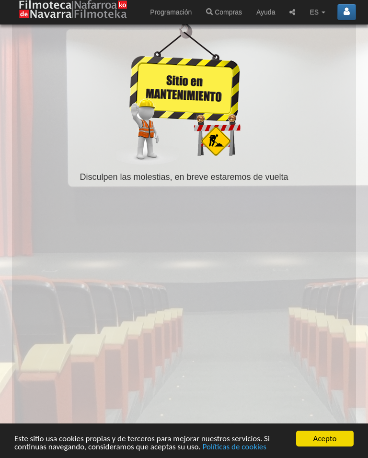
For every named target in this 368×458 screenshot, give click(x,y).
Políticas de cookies (234, 447)
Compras (224, 12)
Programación (171, 12)
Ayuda (265, 12)
